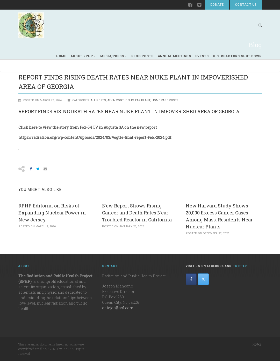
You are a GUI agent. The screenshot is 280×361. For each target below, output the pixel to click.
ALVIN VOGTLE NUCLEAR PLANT (128, 100)
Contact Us (246, 4)
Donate (217, 4)
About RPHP (83, 56)
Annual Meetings (174, 56)
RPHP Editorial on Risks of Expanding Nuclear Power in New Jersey (52, 213)
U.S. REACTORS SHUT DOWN (237, 56)
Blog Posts (142, 56)
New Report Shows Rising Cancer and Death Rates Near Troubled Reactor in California (137, 213)
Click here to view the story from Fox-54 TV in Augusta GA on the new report (87, 127)
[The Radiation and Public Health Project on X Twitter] (203, 279)
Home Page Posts (165, 100)
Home (61, 56)
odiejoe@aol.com (117, 307)
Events (202, 56)
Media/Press (113, 56)
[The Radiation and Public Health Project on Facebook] (191, 279)
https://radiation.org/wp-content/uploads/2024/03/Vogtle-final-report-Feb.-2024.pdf (94, 137)
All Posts (98, 100)
